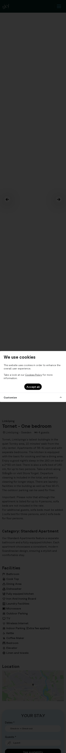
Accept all (33, 386)
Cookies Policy (33, 374)
